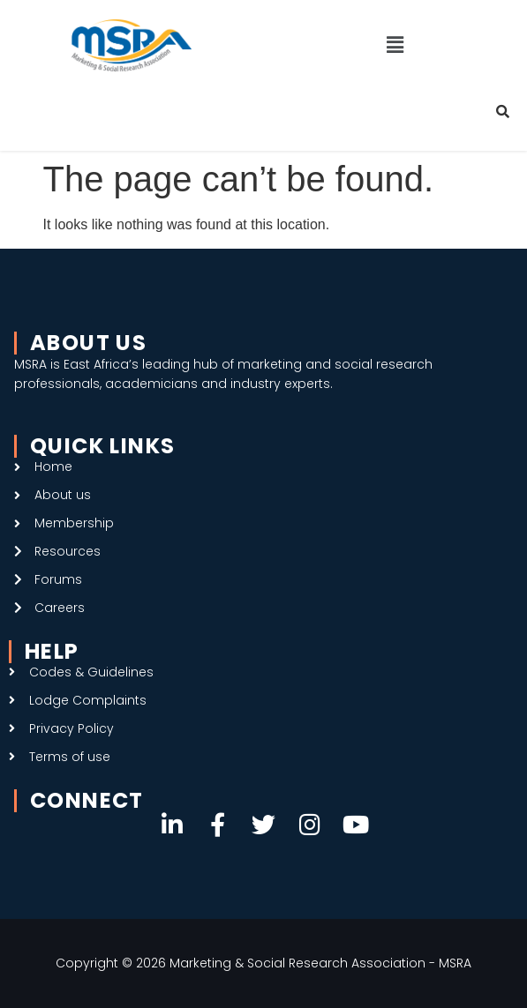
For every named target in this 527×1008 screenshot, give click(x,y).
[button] (395, 45)
